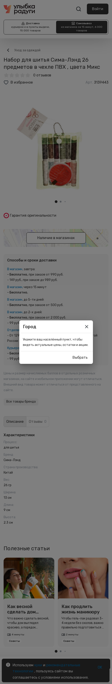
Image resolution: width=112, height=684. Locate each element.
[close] (86, 326)
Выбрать (80, 357)
